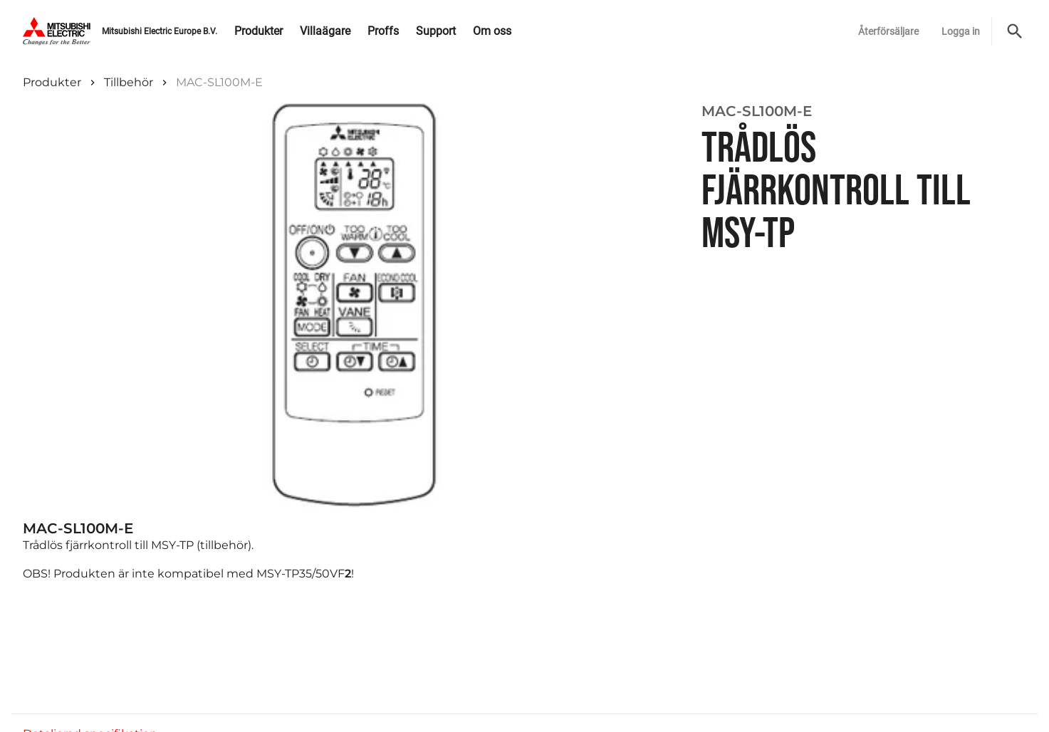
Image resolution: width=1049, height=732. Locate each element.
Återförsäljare (888, 31)
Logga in (960, 31)
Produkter (52, 82)
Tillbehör (128, 82)
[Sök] (1015, 31)
